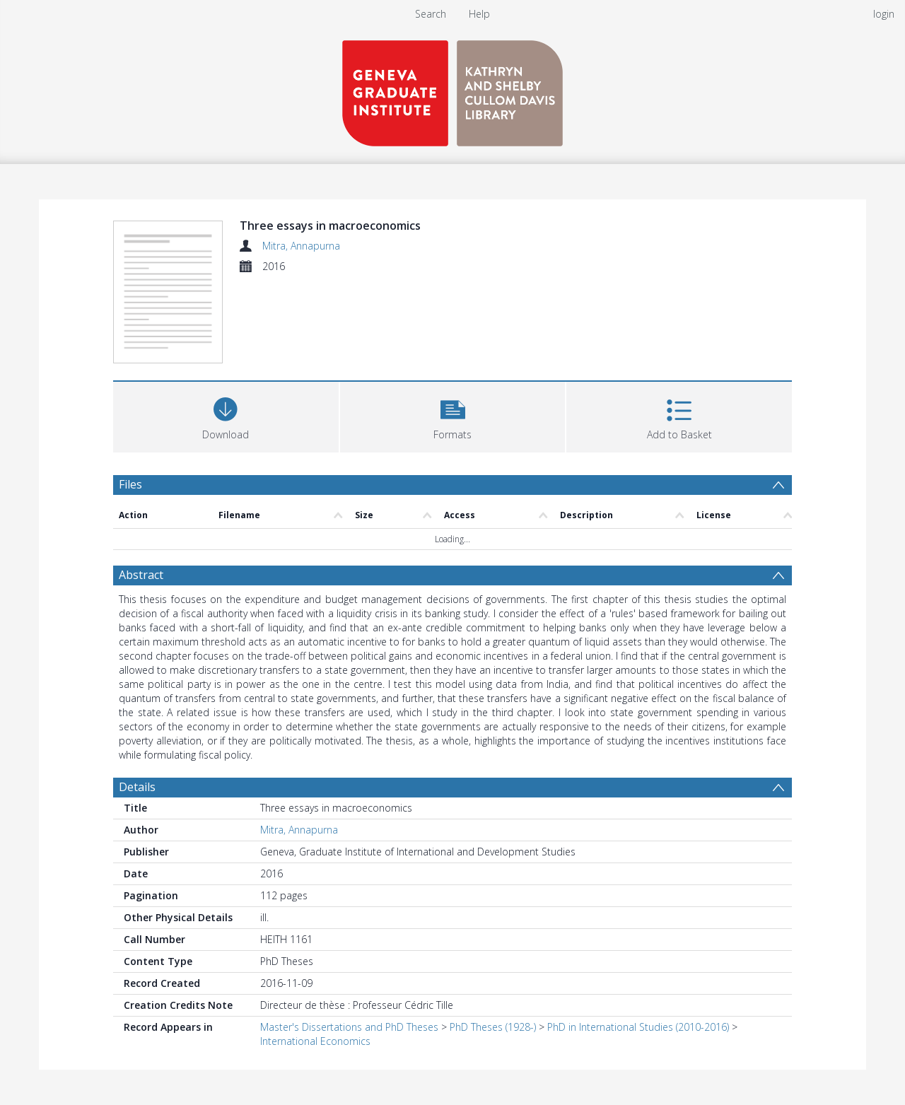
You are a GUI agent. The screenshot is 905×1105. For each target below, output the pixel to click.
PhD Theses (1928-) (493, 1027)
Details (137, 787)
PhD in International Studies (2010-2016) (638, 1027)
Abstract (141, 575)
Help (479, 14)
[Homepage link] (452, 89)
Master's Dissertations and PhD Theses (349, 1027)
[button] (453, 415)
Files (130, 484)
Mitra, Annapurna (301, 245)
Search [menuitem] (430, 14)
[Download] (226, 415)
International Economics (315, 1041)
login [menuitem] (883, 14)
